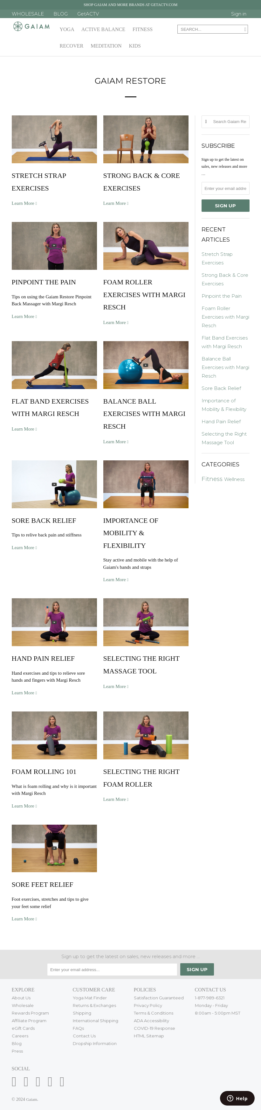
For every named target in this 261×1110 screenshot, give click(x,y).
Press (17, 1051)
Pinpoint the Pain (44, 282)
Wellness (234, 479)
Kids (136, 46)
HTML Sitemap (149, 1035)
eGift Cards (23, 1028)
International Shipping (95, 1020)
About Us (21, 997)
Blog (17, 1043)
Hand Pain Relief (43, 658)
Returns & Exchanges (94, 1005)
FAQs (78, 1028)
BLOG (60, 14)
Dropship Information (95, 1043)
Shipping (82, 1013)
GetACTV (88, 14)
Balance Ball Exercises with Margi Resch (144, 413)
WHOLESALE (28, 14)
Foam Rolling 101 (44, 772)
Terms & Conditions (153, 1013)
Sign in (238, 14)
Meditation (107, 46)
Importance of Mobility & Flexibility (131, 532)
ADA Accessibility (151, 1020)
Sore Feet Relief (42, 884)
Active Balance (104, 29)
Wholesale (23, 1005)
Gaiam (31, 1099)
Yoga (68, 29)
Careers (20, 1035)
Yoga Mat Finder (90, 997)
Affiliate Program (29, 1020)
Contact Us (84, 1035)
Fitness (144, 29)
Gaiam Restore (130, 81)
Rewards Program (30, 1013)
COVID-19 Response (154, 1028)
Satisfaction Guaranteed (159, 997)
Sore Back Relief (44, 520)
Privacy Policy (148, 1005)
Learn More (24, 203)
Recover (73, 46)
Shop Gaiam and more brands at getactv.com (130, 5)
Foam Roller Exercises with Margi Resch (144, 294)
